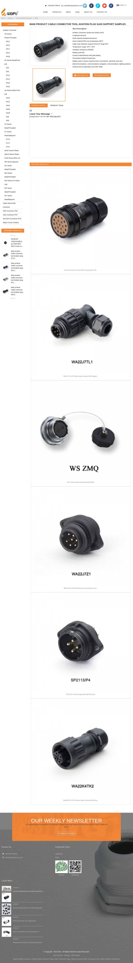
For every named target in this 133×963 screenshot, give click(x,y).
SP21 (8, 53)
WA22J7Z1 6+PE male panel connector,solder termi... (80, 588)
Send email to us (82, 75)
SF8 (7, 71)
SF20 (8, 87)
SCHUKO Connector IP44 (12, 219)
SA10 (8, 98)
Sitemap (67, 955)
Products (56, 12)
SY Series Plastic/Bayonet (9, 133)
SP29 (8, 56)
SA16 (8, 105)
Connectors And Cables (96, 959)
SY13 (8, 139)
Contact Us (102, 12)
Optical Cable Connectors (22, 959)
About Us (88, 12)
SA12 (8, 102)
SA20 (36, 18)
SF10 (8, 75)
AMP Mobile (75, 955)
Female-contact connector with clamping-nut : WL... (80, 270)
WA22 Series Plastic (11, 150)
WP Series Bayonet (11, 162)
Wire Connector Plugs (62, 959)
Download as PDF (102, 75)
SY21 (8, 147)
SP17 (8, 49)
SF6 (7, 68)
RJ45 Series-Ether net (12, 158)
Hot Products (58, 955)
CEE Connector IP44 (10, 211)
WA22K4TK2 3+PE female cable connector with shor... (80, 800)
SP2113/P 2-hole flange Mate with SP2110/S (80, 694)
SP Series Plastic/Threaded (10, 36)
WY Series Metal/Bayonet (9, 197)
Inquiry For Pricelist (67, 833)
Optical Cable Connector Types (43, 959)
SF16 (8, 83)
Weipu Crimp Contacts (11, 222)
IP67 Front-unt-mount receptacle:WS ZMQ (80, 482)
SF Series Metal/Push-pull (12, 62)
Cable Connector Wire (79, 959)
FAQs (77, 12)
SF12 (8, 79)
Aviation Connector (9, 30)
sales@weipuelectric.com (73, 5)
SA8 (7, 120)
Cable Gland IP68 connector (9, 205)
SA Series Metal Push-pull (24, 18)
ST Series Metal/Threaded (10, 126)
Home (45, 12)
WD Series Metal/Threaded (10, 175)
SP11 (8, 41)
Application (59, 854)
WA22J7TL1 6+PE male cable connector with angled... (80, 376)
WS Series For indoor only (12, 182)
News (68, 12)
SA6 (7, 117)
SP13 (8, 45)
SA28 (8, 113)
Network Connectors (112, 959)
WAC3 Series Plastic (11, 154)
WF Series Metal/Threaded (10, 190)
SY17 (8, 143)
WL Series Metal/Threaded (10, 167)
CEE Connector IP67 (10, 215)
